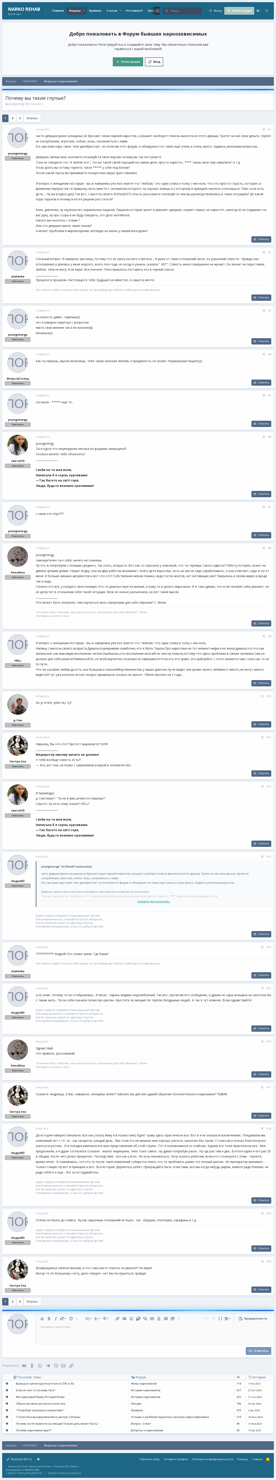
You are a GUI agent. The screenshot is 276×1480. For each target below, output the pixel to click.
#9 (269, 636)
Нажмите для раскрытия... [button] (154, 901)
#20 (269, 1261)
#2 (269, 252)
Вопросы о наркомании (147, 1430)
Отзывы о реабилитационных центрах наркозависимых (170, 1417)
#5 (269, 395)
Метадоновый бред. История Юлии (40, 1397)
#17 (269, 1087)
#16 (269, 1041)
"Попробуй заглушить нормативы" (40, 1410)
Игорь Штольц (18, 378)
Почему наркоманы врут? (34, 1430)
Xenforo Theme (25, 1473)
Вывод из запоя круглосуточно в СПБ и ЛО (45, 1383)
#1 (269, 129)
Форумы (75, 10)
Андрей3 (17, 881)
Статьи (112, 10)
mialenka (17, 276)
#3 (269, 310)
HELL (17, 660)
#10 (269, 696)
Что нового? (134, 10)
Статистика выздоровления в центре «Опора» (48, 1417)
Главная (58, 10)
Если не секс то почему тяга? (35, 1390)
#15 (269, 988)
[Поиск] (186, 11)
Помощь (242, 1459)
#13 (269, 856)
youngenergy (16, 104)
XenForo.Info (32, 1469)
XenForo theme (57, 1473)
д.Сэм (17, 720)
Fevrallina (18, 572)
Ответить (263, 239)
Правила (95, 10)
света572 (17, 461)
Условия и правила (176, 1459)
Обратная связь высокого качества (40, 1403)
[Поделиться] (264, 129)
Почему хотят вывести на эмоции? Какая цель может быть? (57, 1423)
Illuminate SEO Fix (19, 1459)
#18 (269, 1128)
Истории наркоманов (145, 1390)
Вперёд (31, 118)
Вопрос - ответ (141, 1423)
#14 (269, 947)
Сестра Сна (17, 761)
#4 (269, 354)
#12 (269, 786)
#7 (269, 507)
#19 (269, 1213)
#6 (269, 437)
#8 (269, 548)
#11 (269, 737)
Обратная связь (149, 1459)
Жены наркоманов (144, 1383)
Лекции (136, 1403)
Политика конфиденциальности (212, 1459)
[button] (84, 11)
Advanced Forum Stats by (43, 1466)
